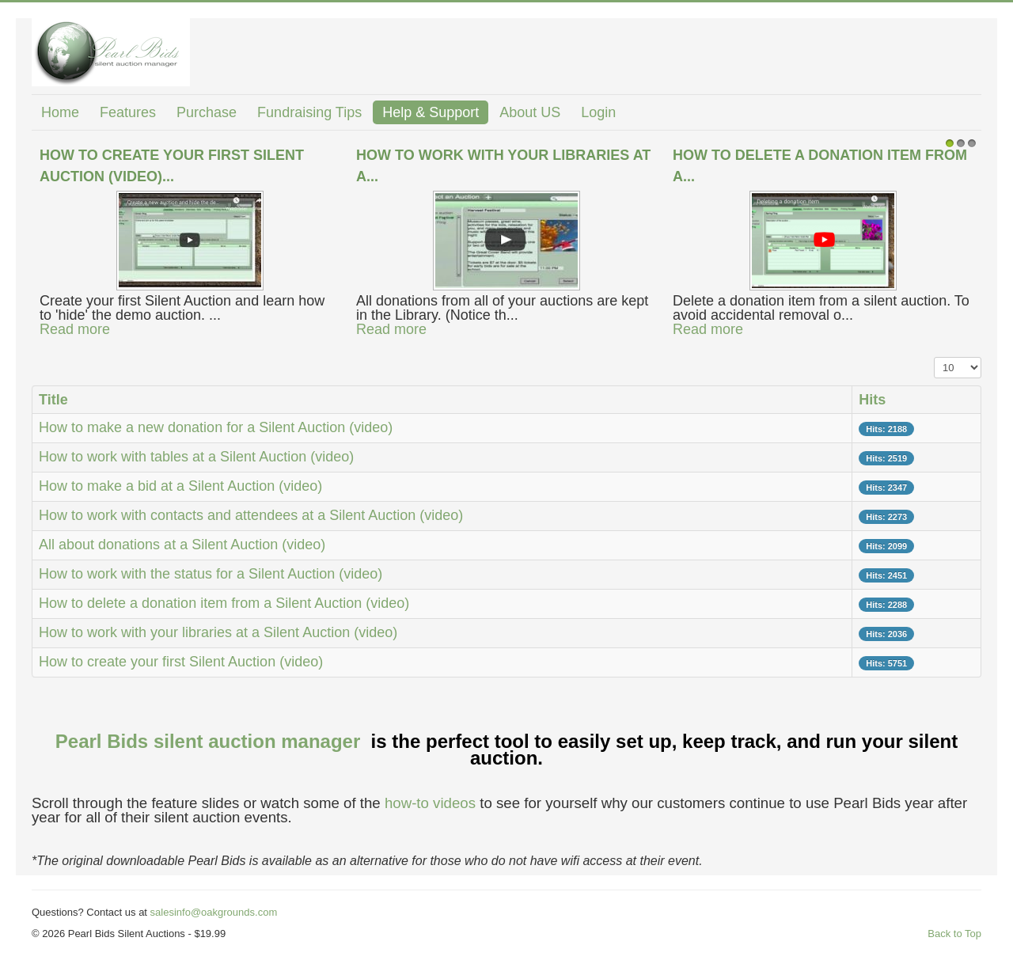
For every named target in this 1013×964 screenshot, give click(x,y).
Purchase (206, 112)
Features (128, 112)
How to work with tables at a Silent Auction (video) (196, 457)
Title (53, 400)
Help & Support (430, 112)
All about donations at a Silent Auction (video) (182, 544)
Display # (934, 357)
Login (598, 112)
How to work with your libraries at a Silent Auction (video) (218, 632)
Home (60, 112)
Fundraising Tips (309, 112)
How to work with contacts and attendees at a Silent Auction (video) (251, 515)
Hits (872, 400)
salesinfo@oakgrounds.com (214, 912)
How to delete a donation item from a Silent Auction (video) (224, 603)
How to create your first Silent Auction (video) (181, 662)
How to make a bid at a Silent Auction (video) (180, 486)
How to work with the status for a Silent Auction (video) (210, 574)
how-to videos (430, 803)
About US (529, 112)
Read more (75, 329)
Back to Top (954, 933)
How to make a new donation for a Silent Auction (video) (216, 427)
